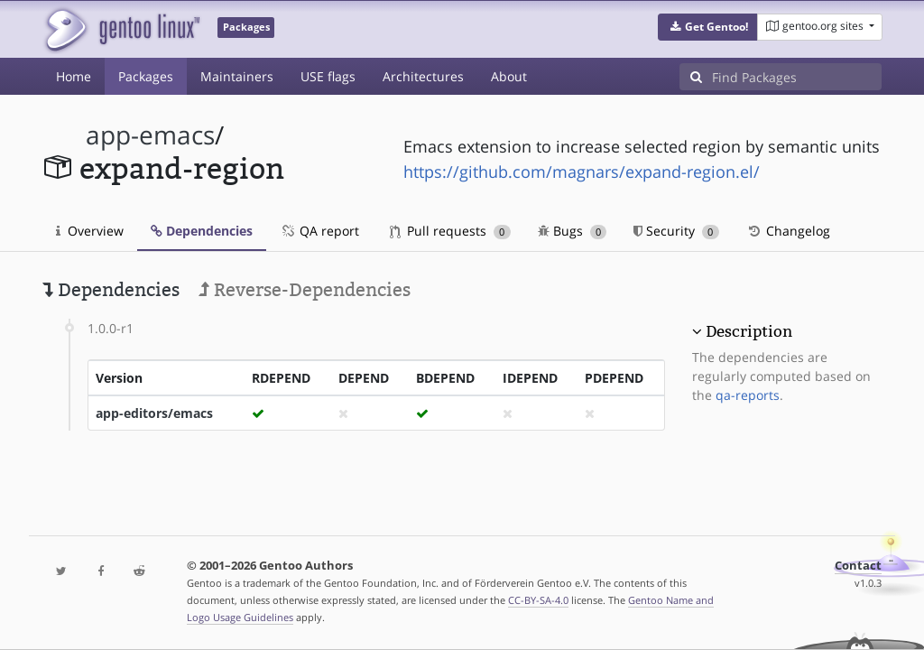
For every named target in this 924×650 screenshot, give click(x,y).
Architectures (423, 76)
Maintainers (236, 76)
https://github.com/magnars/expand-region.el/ (581, 171)
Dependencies (202, 230)
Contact (858, 565)
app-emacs (150, 135)
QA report (319, 230)
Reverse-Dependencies (305, 290)
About (509, 76)
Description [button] (749, 331)
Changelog (788, 230)
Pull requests (450, 230)
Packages (145, 76)
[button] (708, 27)
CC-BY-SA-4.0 (538, 600)
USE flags (328, 76)
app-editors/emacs (154, 413)
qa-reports (748, 395)
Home (73, 76)
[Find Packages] (797, 76)
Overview (90, 230)
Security (676, 230)
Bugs (572, 230)
